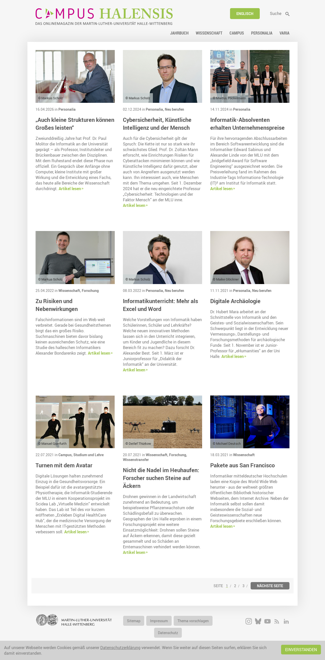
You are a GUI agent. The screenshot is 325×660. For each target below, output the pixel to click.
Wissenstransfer (136, 459)
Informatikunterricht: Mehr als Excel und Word (160, 305)
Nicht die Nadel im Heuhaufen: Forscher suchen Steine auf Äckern (161, 478)
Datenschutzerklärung (120, 647)
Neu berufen (174, 109)
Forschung (90, 290)
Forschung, (178, 454)
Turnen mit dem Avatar (64, 465)
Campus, (65, 454)
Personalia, (155, 109)
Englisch (244, 13)
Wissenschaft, (70, 290)
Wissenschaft (244, 454)
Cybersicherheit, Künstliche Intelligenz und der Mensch (157, 123)
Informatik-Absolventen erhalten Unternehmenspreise (247, 123)
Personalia (67, 109)
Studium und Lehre (88, 454)
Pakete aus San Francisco (242, 465)
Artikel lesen (70, 188)
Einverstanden (301, 649)
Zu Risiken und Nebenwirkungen (57, 305)
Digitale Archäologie (235, 301)
